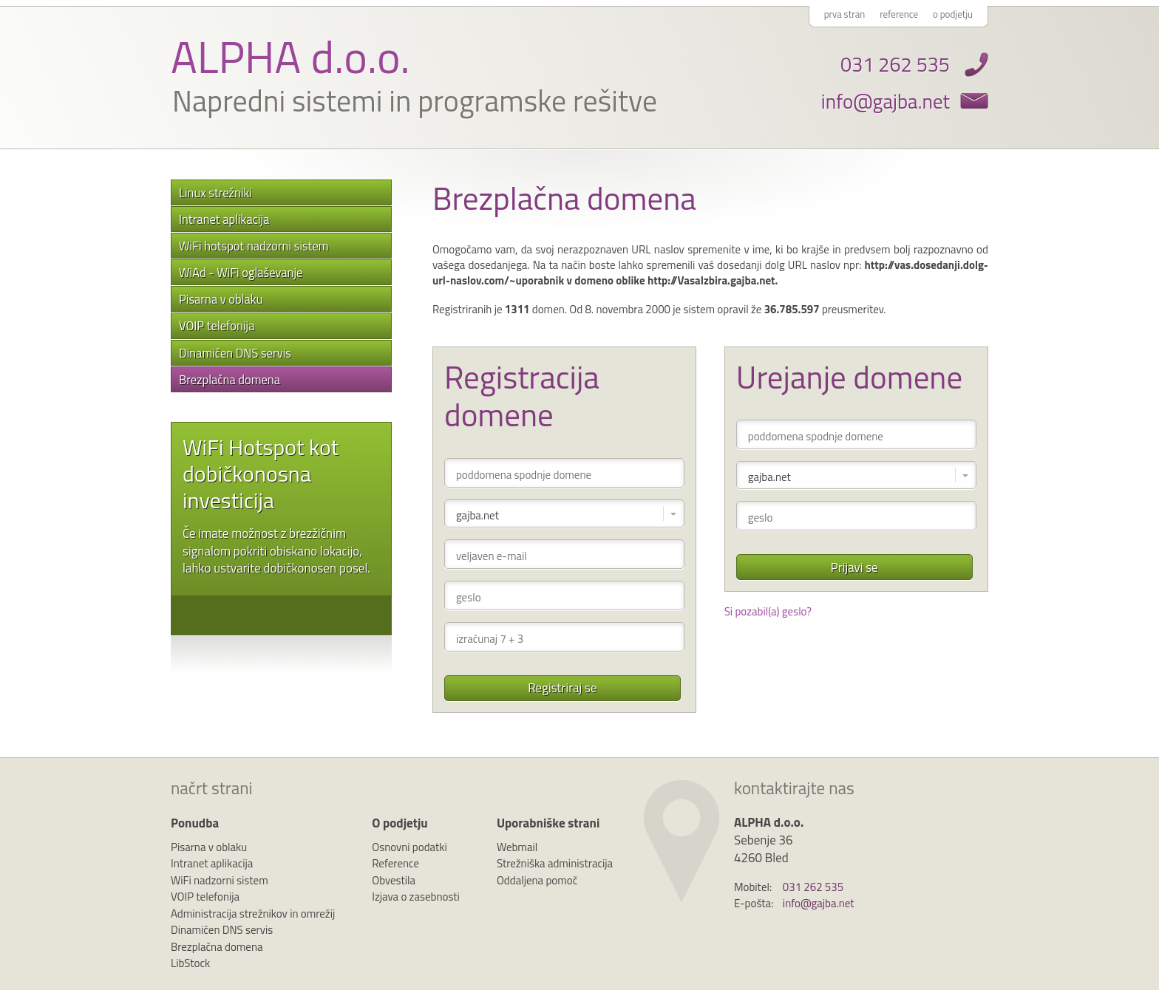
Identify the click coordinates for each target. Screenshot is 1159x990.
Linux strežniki (215, 192)
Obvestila (393, 880)
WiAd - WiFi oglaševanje (240, 272)
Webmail (517, 847)
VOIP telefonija (216, 325)
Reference (395, 863)
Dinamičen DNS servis (235, 353)
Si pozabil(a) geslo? (768, 611)
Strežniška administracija (555, 863)
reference (899, 14)
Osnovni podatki (409, 847)
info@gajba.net (885, 101)
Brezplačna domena (229, 379)
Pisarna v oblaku (221, 299)
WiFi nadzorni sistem (219, 880)
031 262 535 (895, 64)
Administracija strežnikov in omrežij (253, 913)
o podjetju (953, 14)
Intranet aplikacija (224, 219)
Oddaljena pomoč (537, 880)
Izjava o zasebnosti (416, 896)
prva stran (844, 14)
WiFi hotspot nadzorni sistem (254, 245)
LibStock (190, 963)
